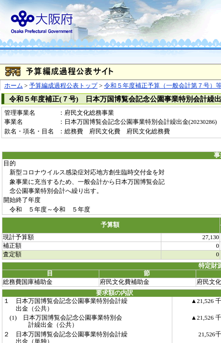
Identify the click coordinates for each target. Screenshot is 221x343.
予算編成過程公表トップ (63, 85)
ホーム (13, 85)
